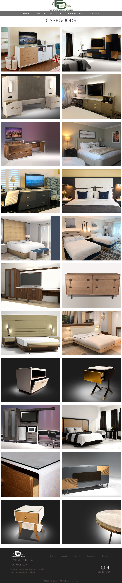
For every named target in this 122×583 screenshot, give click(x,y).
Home (26, 13)
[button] (40, 13)
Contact (94, 13)
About (64, 557)
